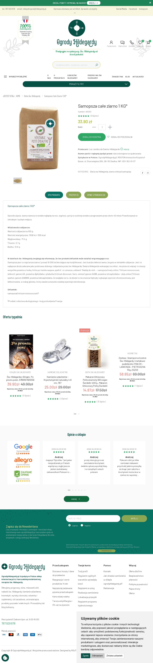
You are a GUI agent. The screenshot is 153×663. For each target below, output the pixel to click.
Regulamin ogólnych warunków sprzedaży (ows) (87, 579)
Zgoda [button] (86, 655)
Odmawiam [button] (97, 655)
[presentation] (88, 535)
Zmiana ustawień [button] (115, 655)
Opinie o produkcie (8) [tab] (96, 194)
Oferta (131, 593)
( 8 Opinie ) (94, 116)
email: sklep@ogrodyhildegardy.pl (31, 8)
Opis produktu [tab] (54, 194)
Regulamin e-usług (86, 588)
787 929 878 (8, 623)
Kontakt (107, 571)
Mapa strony (134, 588)
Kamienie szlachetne (58, 372)
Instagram (143, 8)
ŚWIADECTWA (117, 77)
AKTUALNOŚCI (138, 77)
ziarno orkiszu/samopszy (120, 171)
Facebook (133, 8)
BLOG (127, 77)
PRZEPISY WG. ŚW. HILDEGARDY (95, 76)
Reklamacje (109, 588)
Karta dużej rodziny (60, 596)
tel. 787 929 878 (8, 8)
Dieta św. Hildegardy (99, 171)
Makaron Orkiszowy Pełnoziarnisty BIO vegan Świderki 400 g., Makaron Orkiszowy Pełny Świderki (95, 381)
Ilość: (80, 127)
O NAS (49, 76)
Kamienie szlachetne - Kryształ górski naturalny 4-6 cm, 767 (58, 379)
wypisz (88, 525)
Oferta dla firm (135, 571)
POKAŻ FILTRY (99, 84)
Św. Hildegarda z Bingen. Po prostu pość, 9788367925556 (20, 378)
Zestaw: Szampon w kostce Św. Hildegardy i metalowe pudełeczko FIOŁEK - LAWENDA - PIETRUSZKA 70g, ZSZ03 (132, 363)
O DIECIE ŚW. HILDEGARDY (72, 76)
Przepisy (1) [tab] (73, 194)
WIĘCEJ (93, 2)
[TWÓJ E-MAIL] (93, 518)
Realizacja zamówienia (88, 592)
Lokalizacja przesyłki (87, 597)
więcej (124, 149)
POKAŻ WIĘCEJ (106, 551)
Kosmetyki (132, 353)
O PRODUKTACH (59, 76)
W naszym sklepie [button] (18, 76)
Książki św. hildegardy (20, 372)
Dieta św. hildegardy (95, 372)
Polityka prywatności (138, 584)
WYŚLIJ (134, 518)
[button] (111, 43)
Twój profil (83, 571)
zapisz (75, 525)
